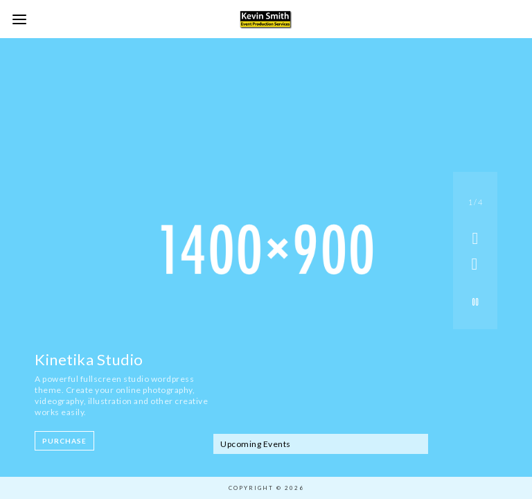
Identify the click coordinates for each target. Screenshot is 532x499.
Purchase (64, 441)
